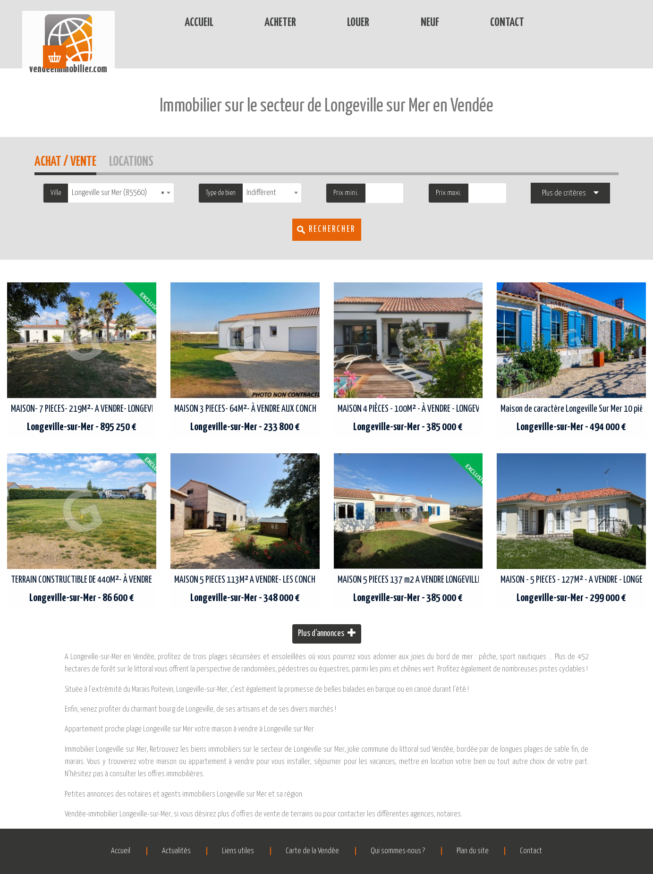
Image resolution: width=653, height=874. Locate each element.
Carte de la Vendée (312, 851)
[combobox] (121, 193)
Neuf (402, 22)
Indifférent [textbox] (261, 193)
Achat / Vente (65, 160)
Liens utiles (237, 851)
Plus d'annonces (327, 633)
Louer (330, 22)
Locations (131, 160)
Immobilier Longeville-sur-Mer (234, 60)
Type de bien (221, 192)
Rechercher (332, 229)
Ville (56, 192)
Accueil (171, 22)
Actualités (174, 851)
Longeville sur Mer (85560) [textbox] (118, 193)
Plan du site (474, 851)
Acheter (252, 22)
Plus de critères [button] (564, 193)
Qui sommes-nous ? (399, 851)
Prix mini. (345, 192)
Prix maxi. (448, 192)
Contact (479, 22)
